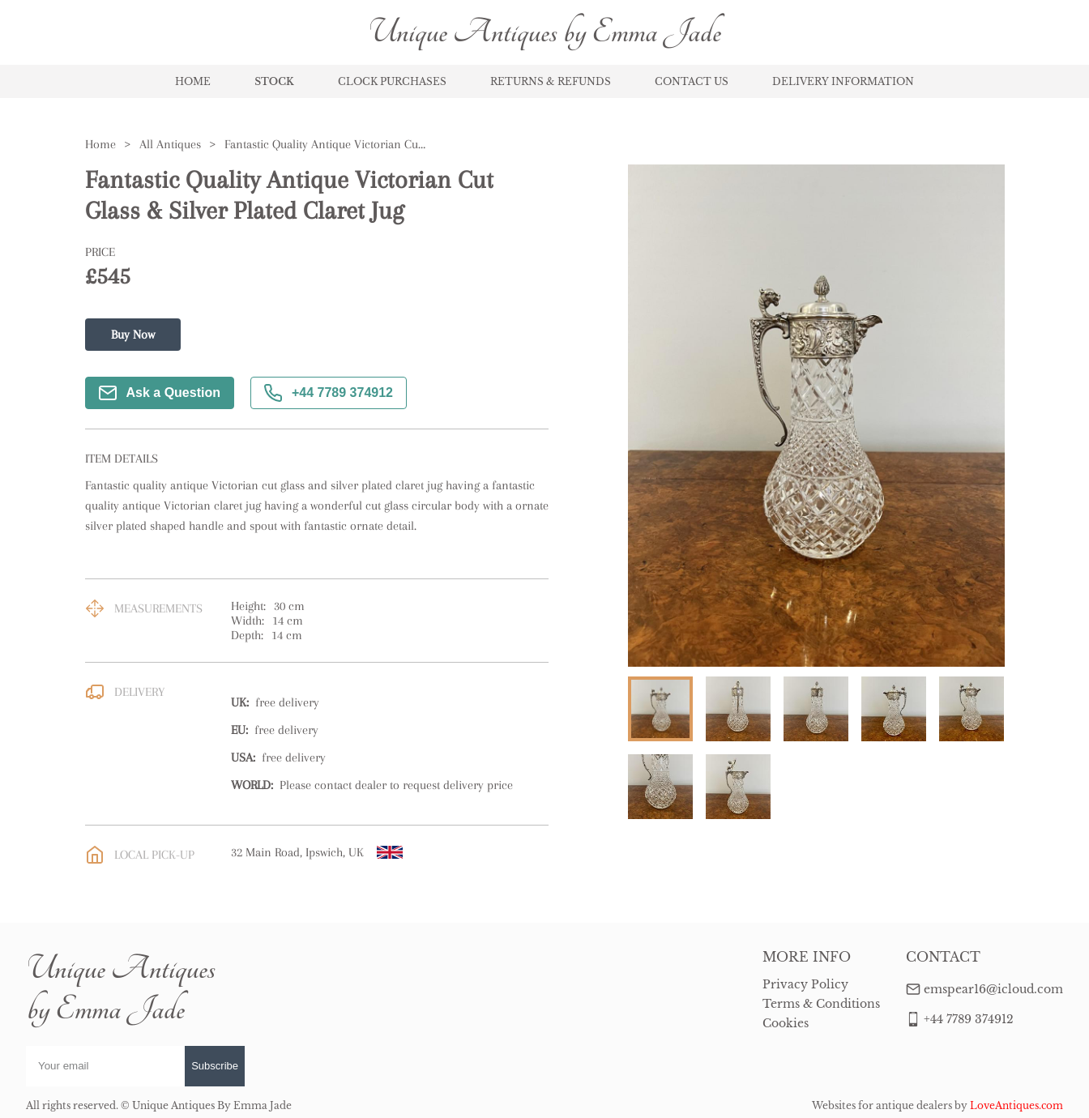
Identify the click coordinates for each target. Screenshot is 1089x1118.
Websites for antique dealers (882, 1105)
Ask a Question (159, 393)
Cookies (785, 1023)
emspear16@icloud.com (993, 989)
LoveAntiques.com (1016, 1105)
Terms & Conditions (821, 1003)
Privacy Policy (805, 984)
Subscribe (214, 1066)
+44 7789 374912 (328, 393)
